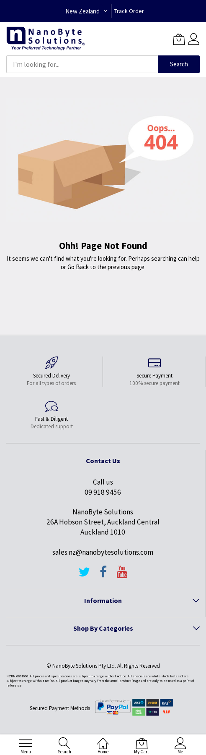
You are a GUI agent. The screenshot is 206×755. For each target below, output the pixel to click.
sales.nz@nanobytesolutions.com (102, 552)
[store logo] (45, 38)
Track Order (129, 11)
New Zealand (82, 11)
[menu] (25, 743)
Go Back (78, 267)
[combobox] (82, 64)
